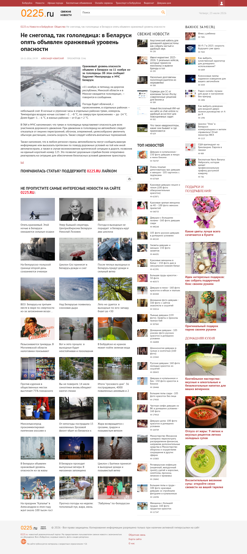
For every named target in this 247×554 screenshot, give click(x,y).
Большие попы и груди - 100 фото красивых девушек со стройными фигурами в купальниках (163, 489)
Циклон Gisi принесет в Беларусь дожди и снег (73, 266)
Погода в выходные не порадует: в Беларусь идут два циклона (113, 228)
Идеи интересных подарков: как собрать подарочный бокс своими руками (205, 280)
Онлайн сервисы (104, 3)
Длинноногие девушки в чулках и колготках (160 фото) (163, 351)
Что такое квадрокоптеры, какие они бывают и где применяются (164, 128)
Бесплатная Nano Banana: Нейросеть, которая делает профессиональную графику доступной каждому (211, 166)
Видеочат (149, 3)
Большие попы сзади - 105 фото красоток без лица (164, 395)
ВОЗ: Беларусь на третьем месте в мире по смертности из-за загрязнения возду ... (37, 308)
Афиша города (55, 3)
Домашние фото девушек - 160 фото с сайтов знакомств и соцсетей (164, 303)
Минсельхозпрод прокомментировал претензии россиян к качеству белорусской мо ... (37, 429)
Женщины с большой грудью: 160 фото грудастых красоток (161, 506)
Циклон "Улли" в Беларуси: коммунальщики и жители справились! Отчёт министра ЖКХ (212, 130)
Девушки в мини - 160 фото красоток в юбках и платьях (165, 289)
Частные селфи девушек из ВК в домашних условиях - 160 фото (164, 408)
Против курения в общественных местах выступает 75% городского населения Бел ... (37, 389)
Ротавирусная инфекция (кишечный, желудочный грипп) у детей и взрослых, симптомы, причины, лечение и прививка (164, 470)
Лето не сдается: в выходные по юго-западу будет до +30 (113, 308)
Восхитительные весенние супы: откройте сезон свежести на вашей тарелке (204, 484)
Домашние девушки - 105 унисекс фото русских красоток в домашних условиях (163, 334)
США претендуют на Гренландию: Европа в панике (210, 147)
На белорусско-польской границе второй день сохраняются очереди (36, 268)
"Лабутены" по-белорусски (114, 503)
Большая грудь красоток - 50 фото (164, 277)
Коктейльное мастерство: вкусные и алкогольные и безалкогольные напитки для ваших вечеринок (205, 384)
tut (22, 162)
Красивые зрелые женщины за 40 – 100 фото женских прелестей (165, 205)
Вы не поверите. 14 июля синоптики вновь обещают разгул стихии (75, 387)
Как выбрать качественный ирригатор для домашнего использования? (211, 62)
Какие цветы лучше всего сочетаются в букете (202, 233)
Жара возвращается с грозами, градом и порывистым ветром (111, 427)
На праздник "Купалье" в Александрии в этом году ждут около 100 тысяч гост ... (37, 509)
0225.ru (24, 534)
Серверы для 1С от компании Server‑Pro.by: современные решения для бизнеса (163, 96)
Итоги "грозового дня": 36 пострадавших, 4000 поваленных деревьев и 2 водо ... (113, 389)
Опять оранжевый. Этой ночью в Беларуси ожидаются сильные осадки (37, 228)
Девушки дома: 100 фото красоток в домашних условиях (163, 424)
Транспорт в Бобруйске (128, 3)
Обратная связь (137, 535)
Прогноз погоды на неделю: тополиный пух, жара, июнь (76, 505)
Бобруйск (27, 3)
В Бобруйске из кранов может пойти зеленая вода (114, 346)
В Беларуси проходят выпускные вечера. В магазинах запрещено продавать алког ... (72, 469)
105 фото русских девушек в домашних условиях (164, 234)
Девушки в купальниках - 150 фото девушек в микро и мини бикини (165, 155)
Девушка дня (164, 3)
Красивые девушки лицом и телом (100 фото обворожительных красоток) (165, 189)
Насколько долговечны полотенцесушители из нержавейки (163, 80)
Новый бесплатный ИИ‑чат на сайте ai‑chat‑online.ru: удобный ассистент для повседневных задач (165, 113)
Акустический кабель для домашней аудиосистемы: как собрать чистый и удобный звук (164, 45)
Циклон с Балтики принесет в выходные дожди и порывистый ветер (114, 467)
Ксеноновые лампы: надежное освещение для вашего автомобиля (212, 79)
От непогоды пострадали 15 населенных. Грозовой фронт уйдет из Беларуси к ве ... (76, 429)
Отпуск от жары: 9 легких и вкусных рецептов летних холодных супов (204, 434)
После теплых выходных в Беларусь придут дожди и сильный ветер (114, 268)
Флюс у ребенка (206, 33)
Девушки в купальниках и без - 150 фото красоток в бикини (164, 381)
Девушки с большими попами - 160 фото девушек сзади (165, 220)
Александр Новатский (52, 58)
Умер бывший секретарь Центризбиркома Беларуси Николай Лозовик (75, 228)
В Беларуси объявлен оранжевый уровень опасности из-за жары (34, 467)
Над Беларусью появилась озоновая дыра (75, 306)
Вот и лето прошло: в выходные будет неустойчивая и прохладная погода (76, 349)
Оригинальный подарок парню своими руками (201, 328)
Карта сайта (135, 539)
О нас (132, 543)
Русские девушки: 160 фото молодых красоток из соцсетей (165, 366)
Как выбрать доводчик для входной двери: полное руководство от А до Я (211, 110)
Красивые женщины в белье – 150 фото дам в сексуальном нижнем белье (165, 263)
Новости (40, 3)
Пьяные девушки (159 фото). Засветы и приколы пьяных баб (164, 318)
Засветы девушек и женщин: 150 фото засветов (160, 248)
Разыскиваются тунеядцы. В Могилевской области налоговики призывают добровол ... (37, 349)
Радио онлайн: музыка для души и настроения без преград (211, 94)
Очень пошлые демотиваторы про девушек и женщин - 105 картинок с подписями (165, 171)
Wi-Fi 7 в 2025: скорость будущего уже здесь (211, 47)
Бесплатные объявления (79, 3)
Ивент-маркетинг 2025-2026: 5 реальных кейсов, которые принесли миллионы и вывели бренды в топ (164, 63)
